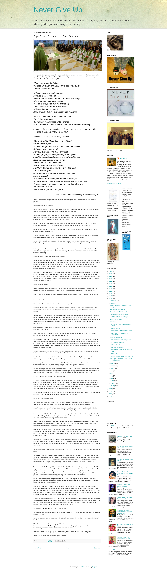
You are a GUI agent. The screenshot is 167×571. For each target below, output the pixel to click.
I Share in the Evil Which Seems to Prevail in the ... (120, 334)
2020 (110, 286)
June (112, 373)
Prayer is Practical (115, 328)
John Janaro (123, 158)
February (113, 383)
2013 (110, 391)
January (112, 385)
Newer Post (37, 548)
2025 (110, 273)
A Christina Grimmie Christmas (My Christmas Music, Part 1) (124, 511)
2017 (110, 293)
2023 (110, 278)
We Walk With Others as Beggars (119, 317)
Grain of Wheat (113, 550)
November (113, 303)
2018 (110, 291)
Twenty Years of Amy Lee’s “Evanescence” (124, 498)
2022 (110, 281)
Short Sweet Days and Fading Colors (120, 340)
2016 (110, 296)
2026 (110, 271)
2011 (110, 396)
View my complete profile (114, 183)
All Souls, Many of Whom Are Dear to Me (121, 356)
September (113, 366)
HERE (112, 426)
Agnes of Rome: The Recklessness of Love (123, 537)
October (112, 363)
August (112, 368)
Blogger (94, 567)
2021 (110, 283)
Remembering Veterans (117, 342)
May (111, 376)
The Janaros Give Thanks (117, 309)
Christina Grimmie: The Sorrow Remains (123, 485)
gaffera (82, 567)
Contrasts (113, 322)
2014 (110, 389)
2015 (110, 298)
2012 (110, 394)
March (112, 380)
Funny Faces (113, 353)
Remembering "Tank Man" (124, 436)
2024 (110, 276)
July (111, 371)
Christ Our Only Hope (116, 337)
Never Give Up (57, 10)
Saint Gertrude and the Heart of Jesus (121, 331)
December (113, 300)
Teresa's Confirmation (116, 319)
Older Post (97, 548)
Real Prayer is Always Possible (119, 314)
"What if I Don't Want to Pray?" (118, 312)
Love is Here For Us (116, 345)
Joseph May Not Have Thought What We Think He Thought (125, 473)
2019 (110, 288)
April (111, 378)
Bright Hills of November (117, 347)
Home (67, 548)
